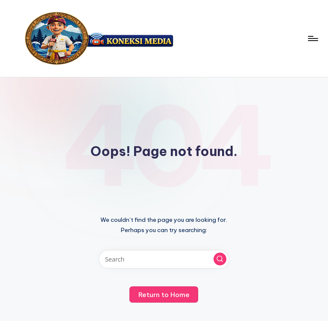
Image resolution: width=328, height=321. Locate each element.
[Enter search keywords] (164, 259)
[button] (220, 259)
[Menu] (312, 38)
